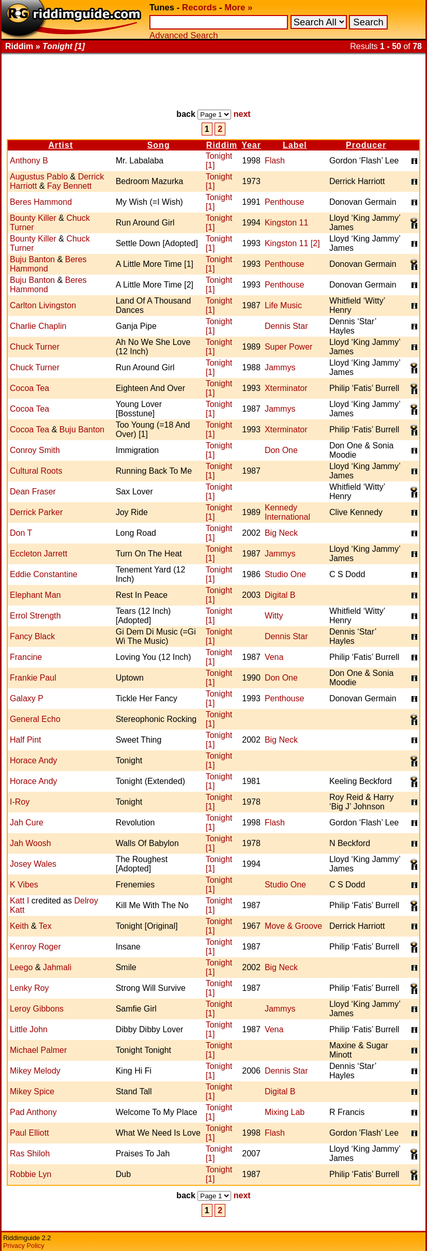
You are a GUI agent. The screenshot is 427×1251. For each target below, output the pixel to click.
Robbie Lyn (30, 1174)
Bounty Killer (33, 218)
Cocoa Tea (29, 388)
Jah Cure (26, 822)
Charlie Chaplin (38, 326)
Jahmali (57, 967)
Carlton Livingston (43, 305)
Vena (274, 657)
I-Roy (19, 801)
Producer (366, 145)
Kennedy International (287, 512)
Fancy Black (32, 636)
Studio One (285, 574)
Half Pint (25, 739)
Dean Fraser (33, 491)
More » (238, 7)
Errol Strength (35, 615)
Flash (275, 160)
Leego (21, 967)
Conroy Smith (35, 450)
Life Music (283, 305)
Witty (274, 615)
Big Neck (281, 533)
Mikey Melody (35, 1070)
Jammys (280, 367)
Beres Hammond (41, 202)
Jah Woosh (30, 843)
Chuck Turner (34, 346)
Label (295, 145)
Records (199, 7)
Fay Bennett (69, 186)
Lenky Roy (29, 988)
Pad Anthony (33, 1112)
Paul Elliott (29, 1132)
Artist (60, 145)
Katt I (19, 900)
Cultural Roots (36, 470)
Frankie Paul (33, 677)
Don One (281, 450)
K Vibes (24, 884)
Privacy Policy (23, 1245)
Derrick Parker (36, 512)
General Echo (35, 719)
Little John (29, 1029)
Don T (21, 533)
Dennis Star (286, 326)
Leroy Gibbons (37, 1008)
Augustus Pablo (39, 176)
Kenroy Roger (35, 946)
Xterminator (286, 388)
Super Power (289, 346)
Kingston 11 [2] (292, 243)
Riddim (221, 145)
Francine (26, 657)
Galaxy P (26, 698)
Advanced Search (183, 35)
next (242, 114)
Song (158, 145)
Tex (45, 926)
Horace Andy (33, 760)
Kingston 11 (287, 222)
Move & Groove (293, 926)
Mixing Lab (284, 1112)
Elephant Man (35, 595)
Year (251, 145)
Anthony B (29, 160)
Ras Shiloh (30, 1153)
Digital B (280, 595)
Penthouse (284, 202)
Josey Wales (33, 864)
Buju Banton (32, 259)
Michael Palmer (38, 1050)
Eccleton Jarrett (38, 553)
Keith (19, 926)
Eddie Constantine (44, 574)
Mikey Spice (32, 1091)
